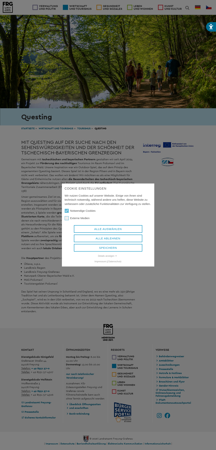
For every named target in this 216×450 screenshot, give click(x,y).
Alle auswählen (108, 229)
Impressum (100, 261)
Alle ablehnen (108, 238)
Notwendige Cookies (80, 211)
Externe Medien (77, 218)
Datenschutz (115, 261)
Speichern (108, 247)
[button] (211, 27)
